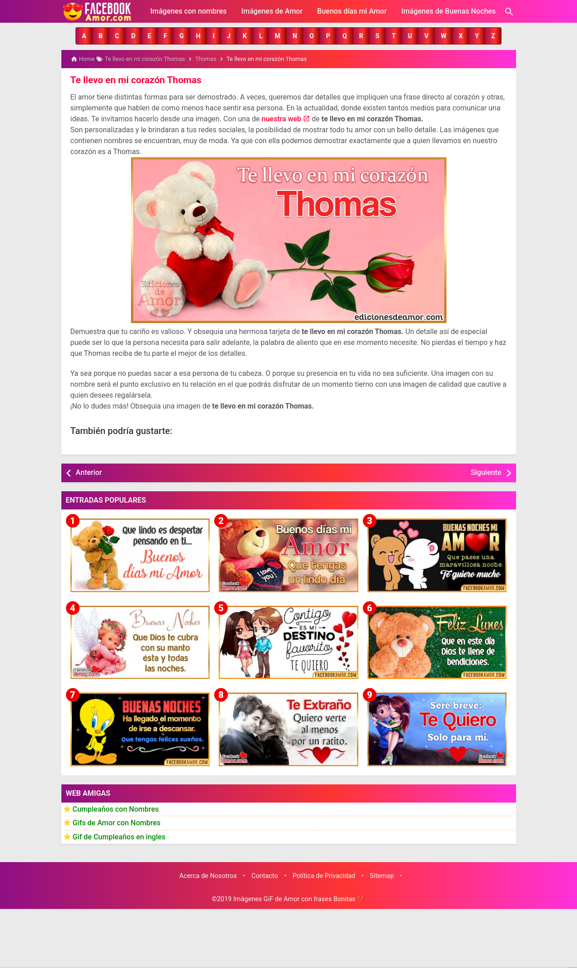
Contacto (264, 875)
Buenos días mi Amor (352, 11)
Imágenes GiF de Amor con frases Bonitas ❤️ (299, 899)
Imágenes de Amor (271, 11)
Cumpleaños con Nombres (116, 808)
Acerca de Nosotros (208, 875)
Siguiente (486, 472)
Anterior (89, 472)
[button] (83, 36)
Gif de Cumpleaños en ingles (119, 836)
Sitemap (382, 875)
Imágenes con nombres (189, 11)
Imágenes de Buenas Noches (448, 11)
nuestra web (281, 118)
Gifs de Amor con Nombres (117, 822)
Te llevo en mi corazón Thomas (133, 79)
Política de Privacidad (323, 875)
